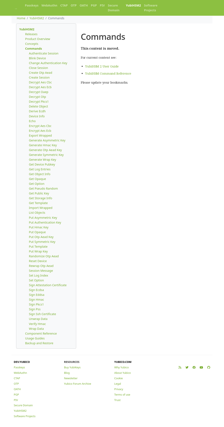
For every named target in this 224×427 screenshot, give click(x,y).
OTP (74, 5)
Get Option (36, 184)
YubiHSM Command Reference (108, 73)
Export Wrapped (40, 135)
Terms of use (122, 394)
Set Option (36, 280)
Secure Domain (114, 7)
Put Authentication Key (45, 222)
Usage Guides (35, 338)
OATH (84, 5)
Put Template (38, 246)
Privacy (118, 389)
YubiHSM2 (133, 5)
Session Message (41, 271)
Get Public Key (39, 193)
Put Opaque (37, 232)
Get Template (38, 203)
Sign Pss (35, 309)
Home (21, 18)
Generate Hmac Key (43, 145)
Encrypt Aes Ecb (40, 131)
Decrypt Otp (37, 97)
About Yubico (122, 373)
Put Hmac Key (38, 227)
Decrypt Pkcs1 (39, 102)
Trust (117, 400)
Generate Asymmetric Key (47, 140)
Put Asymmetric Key (43, 218)
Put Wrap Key (38, 251)
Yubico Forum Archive (77, 384)
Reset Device (38, 261)
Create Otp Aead (40, 73)
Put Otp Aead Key (41, 237)
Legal (117, 384)
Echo (32, 121)
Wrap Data (36, 329)
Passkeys (32, 5)
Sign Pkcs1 (36, 304)
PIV (102, 5)
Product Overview (37, 39)
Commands (33, 48)
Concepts (31, 44)
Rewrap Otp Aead (41, 266)
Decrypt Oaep (38, 92)
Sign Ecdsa (36, 290)
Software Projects (150, 7)
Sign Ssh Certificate (42, 314)
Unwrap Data (38, 319)
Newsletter (71, 378)
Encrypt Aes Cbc (40, 126)
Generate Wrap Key (42, 160)
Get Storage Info (40, 198)
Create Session (39, 77)
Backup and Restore (39, 343)
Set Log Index (38, 275)
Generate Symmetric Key (46, 155)
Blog (67, 373)
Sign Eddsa (36, 295)
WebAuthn (49, 5)
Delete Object (38, 106)
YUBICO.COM (122, 362)
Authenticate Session (43, 53)
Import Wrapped (40, 208)
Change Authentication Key (48, 63)
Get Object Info (39, 174)
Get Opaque (37, 179)
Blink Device (37, 58)
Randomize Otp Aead (44, 256)
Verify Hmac (37, 324)
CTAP (64, 5)
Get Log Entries (39, 169)
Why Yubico (121, 367)
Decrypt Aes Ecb (40, 87)
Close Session (38, 68)
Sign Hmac (36, 299)
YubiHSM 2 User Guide (102, 66)
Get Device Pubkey (42, 164)
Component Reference (41, 333)
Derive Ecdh (37, 111)
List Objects (37, 213)
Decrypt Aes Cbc (40, 82)
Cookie (118, 378)
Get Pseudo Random (43, 188)
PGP (94, 5)
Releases (31, 34)
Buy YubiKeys (72, 367)
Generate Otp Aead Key (45, 150)
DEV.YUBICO (22, 362)
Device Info (37, 116)
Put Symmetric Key (42, 242)
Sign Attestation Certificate (48, 285)
